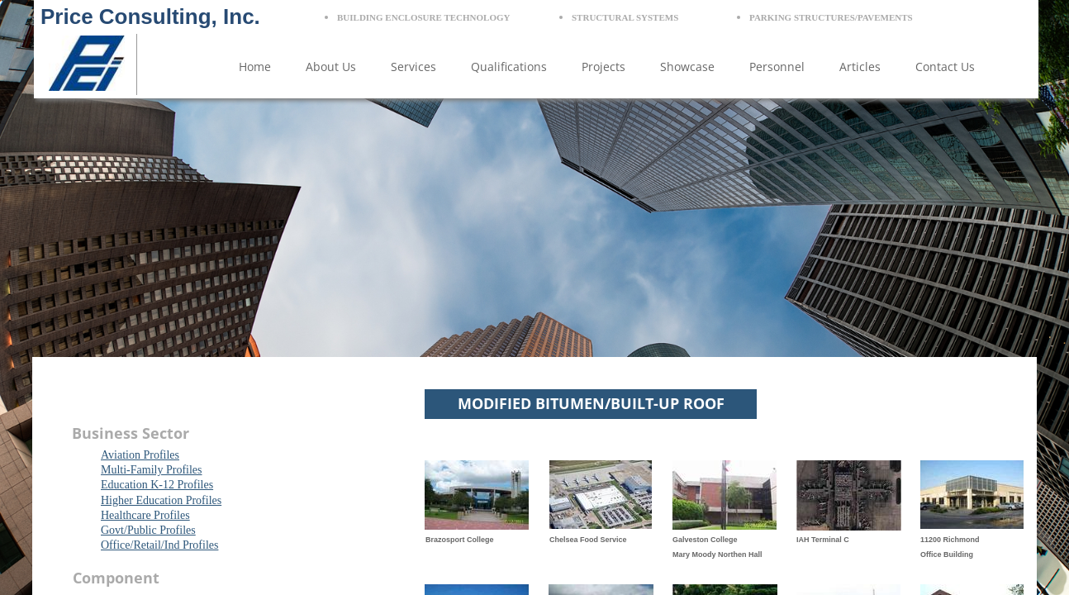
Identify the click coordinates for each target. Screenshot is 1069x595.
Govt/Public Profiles (148, 530)
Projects (603, 66)
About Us (331, 66)
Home (255, 66)
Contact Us (945, 66)
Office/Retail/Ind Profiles (159, 545)
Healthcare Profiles (145, 515)
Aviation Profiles (140, 455)
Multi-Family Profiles (151, 470)
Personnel (777, 66)
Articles (860, 66)
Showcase (687, 66)
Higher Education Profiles (161, 500)
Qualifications (509, 66)
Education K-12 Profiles (157, 484)
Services (413, 66)
